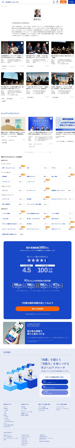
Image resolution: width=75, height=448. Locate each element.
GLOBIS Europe (24, 440)
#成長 (3, 98)
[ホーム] (2, 6)
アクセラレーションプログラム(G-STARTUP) (62, 409)
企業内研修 (23, 406)
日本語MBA (6, 408)
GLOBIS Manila (24, 441)
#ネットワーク (32, 146)
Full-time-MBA (7, 420)
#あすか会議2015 (9, 98)
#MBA (30, 144)
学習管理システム (24, 413)
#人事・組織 (4, 142)
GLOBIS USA (23, 444)
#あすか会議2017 (30, 66)
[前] (26, 152)
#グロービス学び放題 (60, 141)
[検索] (54, 1)
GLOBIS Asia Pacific (25, 435)
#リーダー (4, 68)
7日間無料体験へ (63, 2)
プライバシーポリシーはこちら (32, 341)
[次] (49, 152)
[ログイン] (57, 1)
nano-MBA (6, 416)
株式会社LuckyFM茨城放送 (44, 441)
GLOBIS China (24, 438)
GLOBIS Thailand (24, 443)
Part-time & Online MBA (9, 421)
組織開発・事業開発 (24, 415)
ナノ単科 (54, 392)
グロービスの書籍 (42, 406)
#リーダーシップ (12, 66)
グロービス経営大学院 (8, 436)
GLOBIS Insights (42, 410)
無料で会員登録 (37, 309)
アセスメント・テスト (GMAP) (26, 411)
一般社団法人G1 (42, 435)
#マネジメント (11, 140)
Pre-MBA (6, 418)
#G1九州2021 (4, 66)
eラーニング (23, 410)
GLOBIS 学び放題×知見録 (8, 425)
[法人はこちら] (71, 2)
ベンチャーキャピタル (60, 406)
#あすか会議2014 (30, 97)
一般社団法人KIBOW (43, 436)
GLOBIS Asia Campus (25, 436)
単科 (54, 387)
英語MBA (5, 415)
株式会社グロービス (7, 435)
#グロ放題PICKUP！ (70, 141)
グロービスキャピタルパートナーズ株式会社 (10, 439)
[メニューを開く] (3, 2)
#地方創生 (4, 101)
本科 (54, 381)
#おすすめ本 (4, 140)
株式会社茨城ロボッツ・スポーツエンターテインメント (46, 439)
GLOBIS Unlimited (7, 426)
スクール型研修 (24, 408)
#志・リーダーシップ (38, 144)
